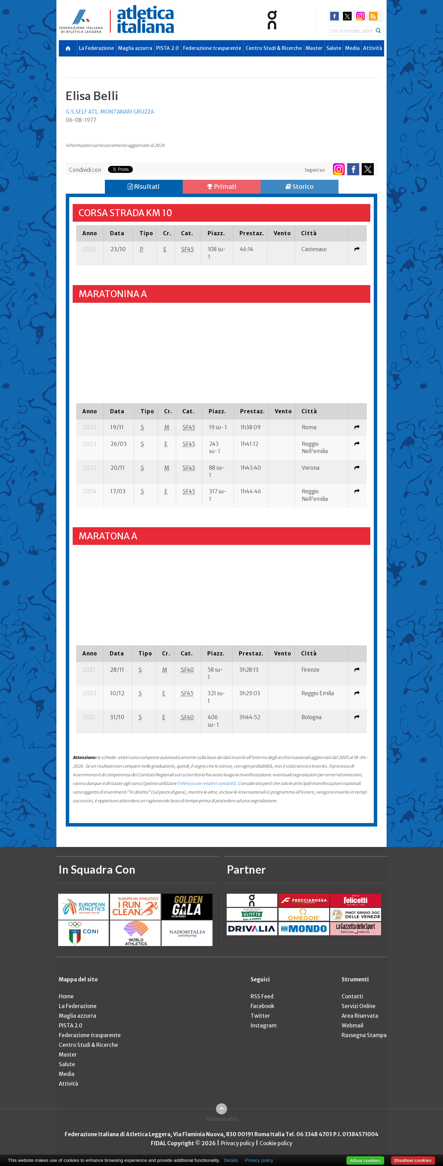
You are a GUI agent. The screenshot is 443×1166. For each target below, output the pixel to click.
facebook (334, 16)
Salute (333, 48)
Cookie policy (276, 1143)
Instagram (264, 1025)
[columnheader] (89, 233)
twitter (347, 16)
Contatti (352, 996)
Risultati (144, 187)
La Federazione (96, 48)
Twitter (260, 1016)
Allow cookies (365, 1160)
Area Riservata (360, 1016)
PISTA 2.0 (167, 48)
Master (314, 48)
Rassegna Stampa (364, 1035)
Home (66, 996)
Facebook (262, 1006)
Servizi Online (359, 1006)
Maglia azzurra (135, 48)
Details (231, 1160)
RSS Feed (262, 996)
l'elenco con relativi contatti (205, 783)
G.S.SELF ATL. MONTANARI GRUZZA (110, 111)
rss (373, 16)
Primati (221, 187)
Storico (300, 187)
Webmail (352, 1025)
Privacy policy (237, 1143)
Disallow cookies (413, 1160)
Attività (372, 48)
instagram (360, 16)
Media (352, 48)
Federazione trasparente (212, 48)
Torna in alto (221, 1119)
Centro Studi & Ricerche (274, 48)
